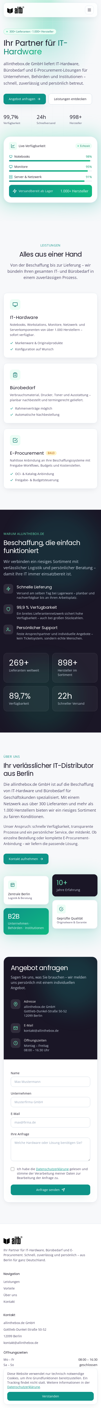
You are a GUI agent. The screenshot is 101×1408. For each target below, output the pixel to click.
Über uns (10, 1295)
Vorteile (9, 1288)
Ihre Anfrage (20, 1135)
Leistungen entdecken (70, 99)
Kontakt (9, 1301)
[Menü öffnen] (89, 10)
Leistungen (12, 1282)
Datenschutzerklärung (52, 1170)
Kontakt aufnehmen (26, 859)
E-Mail (15, 1114)
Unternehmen (21, 1094)
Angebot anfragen (25, 99)
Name (15, 1074)
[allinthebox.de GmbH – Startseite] (15, 9)
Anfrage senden (50, 1190)
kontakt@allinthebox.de (41, 1031)
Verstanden (50, 1396)
